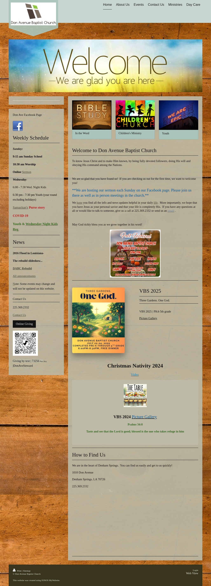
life (156, 202)
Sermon (26, 172)
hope (79, 202)
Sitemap (26, 571)
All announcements (24, 276)
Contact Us (19, 315)
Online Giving (24, 323)
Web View (192, 573)
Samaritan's (20, 207)
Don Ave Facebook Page (27, 114)
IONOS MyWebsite (51, 580)
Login (195, 570)
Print (17, 571)
